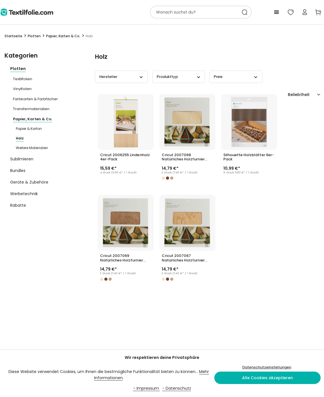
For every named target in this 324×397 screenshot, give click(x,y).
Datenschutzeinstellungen (266, 367)
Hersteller (121, 76)
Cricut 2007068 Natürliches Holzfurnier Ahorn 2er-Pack (183, 157)
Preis (236, 76)
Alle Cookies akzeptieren (267, 378)
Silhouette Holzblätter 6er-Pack (248, 157)
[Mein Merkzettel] (290, 12)
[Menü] (276, 12)
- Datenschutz (176, 388)
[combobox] (194, 12)
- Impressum (146, 388)
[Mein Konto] (304, 12)
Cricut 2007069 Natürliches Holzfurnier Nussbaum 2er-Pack (121, 258)
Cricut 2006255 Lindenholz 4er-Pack (125, 157)
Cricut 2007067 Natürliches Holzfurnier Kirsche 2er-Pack (183, 258)
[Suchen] (245, 12)
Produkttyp (179, 76)
